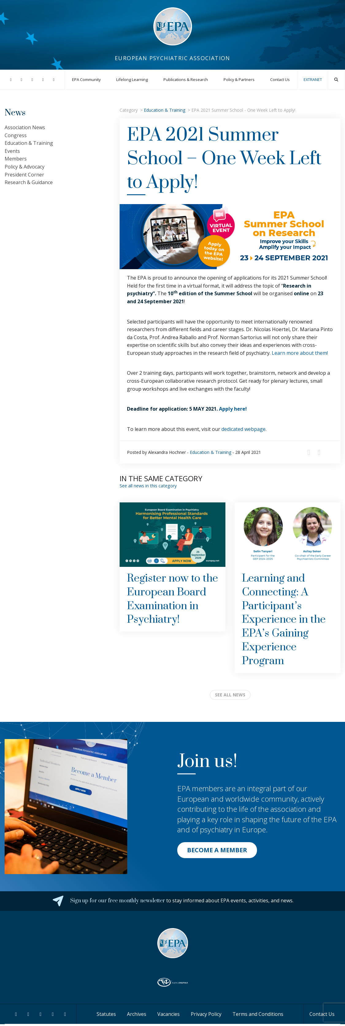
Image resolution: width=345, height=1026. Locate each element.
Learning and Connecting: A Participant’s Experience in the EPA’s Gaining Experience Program (284, 620)
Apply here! (233, 408)
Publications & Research (185, 79)
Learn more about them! (300, 353)
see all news (230, 695)
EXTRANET (313, 79)
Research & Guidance (29, 182)
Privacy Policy (206, 1014)
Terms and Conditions (257, 1014)
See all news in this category (148, 486)
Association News (25, 127)
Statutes (106, 1014)
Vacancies (168, 1014)
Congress (16, 135)
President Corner (24, 174)
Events (12, 151)
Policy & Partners (239, 79)
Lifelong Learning (132, 79)
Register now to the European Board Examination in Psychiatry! (172, 599)
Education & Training (164, 110)
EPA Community (86, 79)
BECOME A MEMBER (217, 850)
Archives (136, 1014)
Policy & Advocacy (24, 166)
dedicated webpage (243, 429)
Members (16, 158)
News (15, 112)
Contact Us (280, 79)
